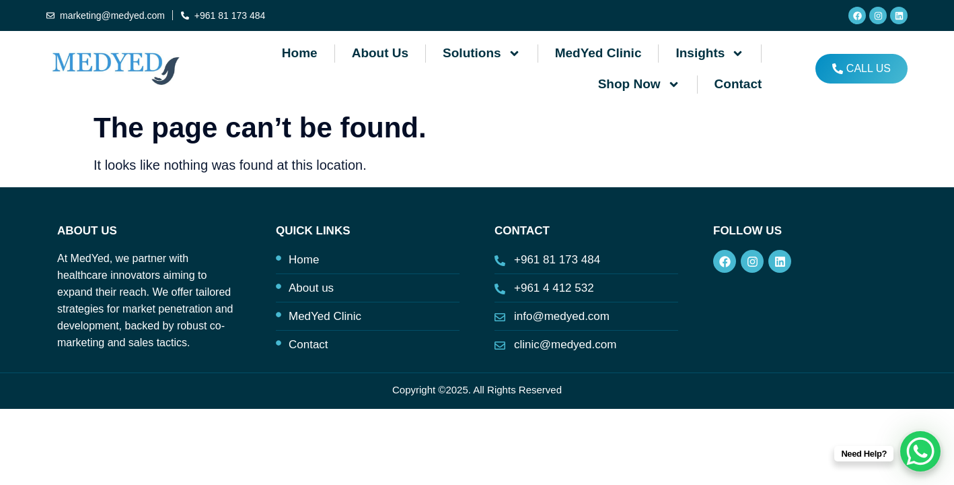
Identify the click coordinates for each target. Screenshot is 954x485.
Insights (709, 53)
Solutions (482, 53)
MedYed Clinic (598, 53)
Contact (738, 84)
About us (380, 53)
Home (300, 53)
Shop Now (639, 84)
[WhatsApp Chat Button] (920, 451)
